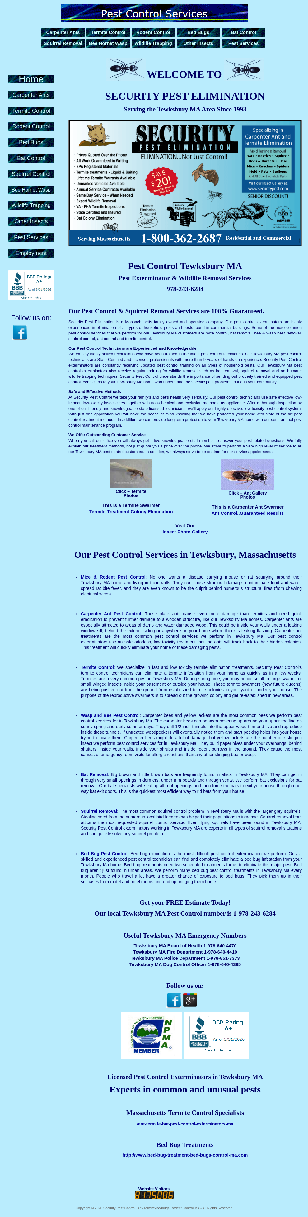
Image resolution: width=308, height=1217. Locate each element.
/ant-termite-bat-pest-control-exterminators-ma (185, 1123)
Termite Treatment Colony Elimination (131, 511)
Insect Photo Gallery (185, 531)
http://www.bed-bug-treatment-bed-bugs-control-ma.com (185, 1155)
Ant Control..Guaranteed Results (248, 513)
